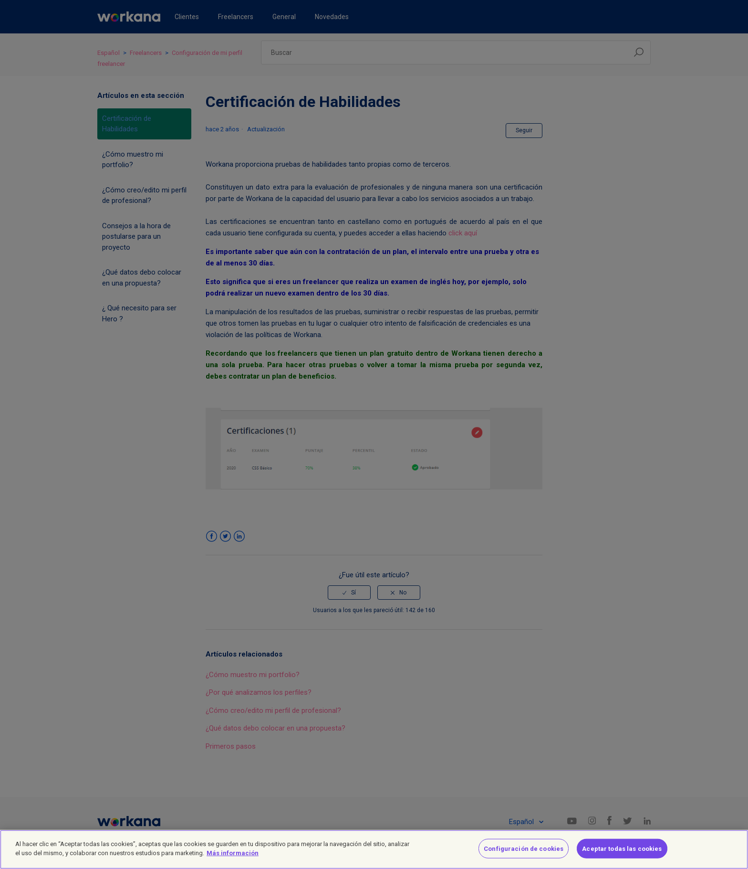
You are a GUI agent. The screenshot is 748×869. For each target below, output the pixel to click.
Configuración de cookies (523, 854)
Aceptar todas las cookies (622, 854)
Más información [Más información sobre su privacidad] (233, 858)
